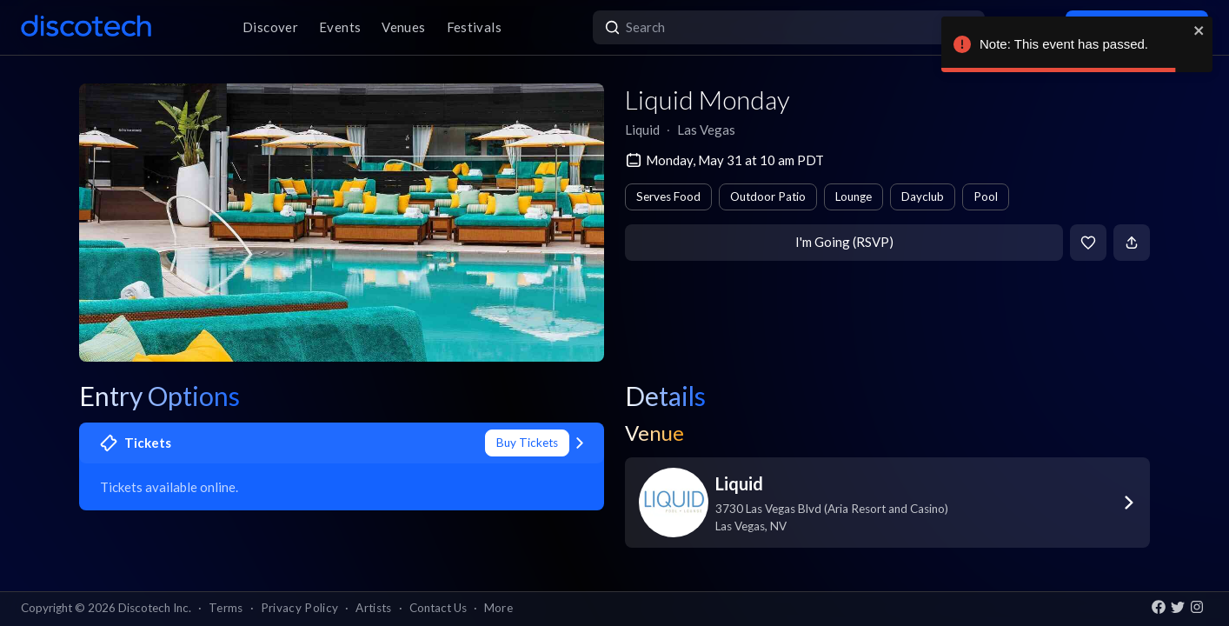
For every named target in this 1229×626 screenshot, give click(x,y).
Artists (373, 608)
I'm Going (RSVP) (844, 242)
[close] (1199, 30)
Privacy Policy (300, 608)
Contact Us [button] (438, 608)
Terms (226, 608)
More (498, 608)
